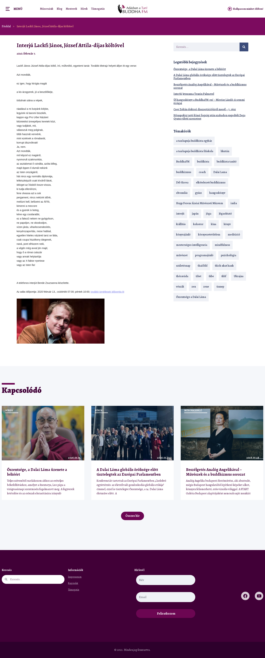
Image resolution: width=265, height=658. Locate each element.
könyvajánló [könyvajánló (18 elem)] (183, 235)
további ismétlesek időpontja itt (107, 291)
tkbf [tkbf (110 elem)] (223, 276)
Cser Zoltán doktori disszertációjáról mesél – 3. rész (205, 109)
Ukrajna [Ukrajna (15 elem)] (238, 276)
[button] (158, 54)
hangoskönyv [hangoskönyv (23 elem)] (217, 193)
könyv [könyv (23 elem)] (227, 224)
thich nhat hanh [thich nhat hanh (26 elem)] (224, 266)
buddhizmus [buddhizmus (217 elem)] (183, 172)
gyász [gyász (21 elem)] (198, 193)
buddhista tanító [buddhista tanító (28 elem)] (227, 162)
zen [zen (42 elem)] (194, 287)
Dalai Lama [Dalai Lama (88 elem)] (220, 172)
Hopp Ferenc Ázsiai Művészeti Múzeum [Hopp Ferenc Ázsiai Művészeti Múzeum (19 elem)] (199, 203)
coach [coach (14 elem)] (202, 172)
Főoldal (6, 26)
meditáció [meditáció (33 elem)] (234, 235)
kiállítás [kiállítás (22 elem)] (181, 224)
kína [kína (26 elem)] (213, 224)
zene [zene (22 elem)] (206, 287)
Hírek (84, 9)
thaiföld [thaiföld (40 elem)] (202, 266)
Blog (59, 9)
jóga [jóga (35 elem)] (208, 214)
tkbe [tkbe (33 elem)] (211, 276)
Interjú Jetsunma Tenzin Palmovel (194, 94)
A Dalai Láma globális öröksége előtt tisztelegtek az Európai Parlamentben (209, 76)
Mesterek (71, 9)
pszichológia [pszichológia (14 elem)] (228, 255)
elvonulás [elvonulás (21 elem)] (182, 193)
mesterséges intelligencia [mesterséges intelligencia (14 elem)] (191, 245)
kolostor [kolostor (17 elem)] (198, 224)
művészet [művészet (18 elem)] (182, 255)
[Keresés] (244, 47)
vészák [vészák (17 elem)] (180, 287)
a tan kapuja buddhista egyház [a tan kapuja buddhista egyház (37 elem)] (194, 141)
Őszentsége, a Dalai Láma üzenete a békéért (200, 69)
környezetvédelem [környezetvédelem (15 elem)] (209, 235)
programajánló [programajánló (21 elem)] (204, 255)
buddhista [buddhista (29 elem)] (203, 162)
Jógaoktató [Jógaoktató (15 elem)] (225, 214)
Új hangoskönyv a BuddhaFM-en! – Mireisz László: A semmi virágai (209, 101)
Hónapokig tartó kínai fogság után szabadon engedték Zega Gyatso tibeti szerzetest (209, 117)
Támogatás (98, 9)
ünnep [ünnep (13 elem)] (220, 287)
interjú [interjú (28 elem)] (180, 214)
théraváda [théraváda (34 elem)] (182, 276)
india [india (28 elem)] (234, 203)
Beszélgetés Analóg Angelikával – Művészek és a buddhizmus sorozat (210, 86)
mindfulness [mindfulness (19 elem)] (222, 245)
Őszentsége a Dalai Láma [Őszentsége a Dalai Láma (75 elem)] (191, 297)
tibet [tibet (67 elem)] (198, 276)
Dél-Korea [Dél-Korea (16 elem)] (182, 182)
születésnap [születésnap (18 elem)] (183, 266)
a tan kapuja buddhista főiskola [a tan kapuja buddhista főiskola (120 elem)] (194, 151)
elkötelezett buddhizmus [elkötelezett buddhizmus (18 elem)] (210, 182)
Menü (18, 9)
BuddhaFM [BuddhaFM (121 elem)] (182, 162)
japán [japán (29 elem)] (195, 214)
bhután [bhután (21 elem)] (225, 151)
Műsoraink (46, 9)
